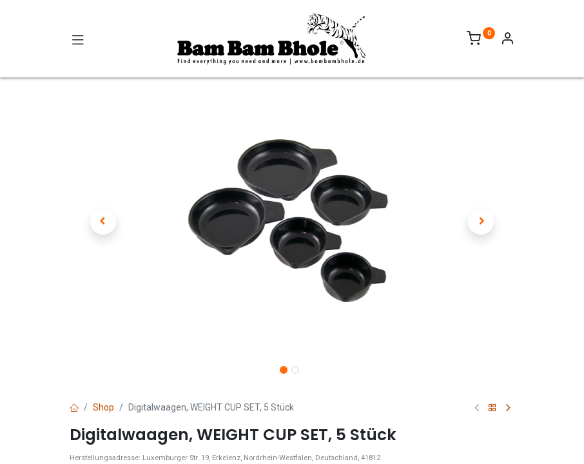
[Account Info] (507, 40)
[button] (103, 221)
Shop (103, 407)
